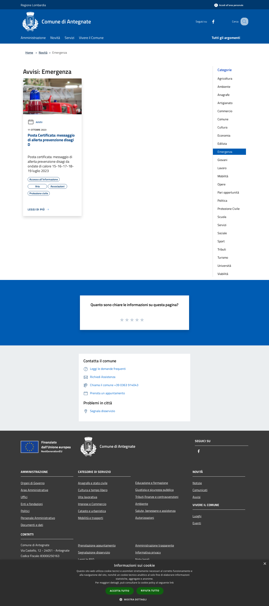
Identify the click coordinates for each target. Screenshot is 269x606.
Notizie (197, 483)
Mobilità (223, 176)
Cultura (222, 127)
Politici (25, 511)
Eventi (197, 523)
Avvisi (35, 122)
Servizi (222, 225)
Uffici (24, 497)
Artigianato (225, 103)
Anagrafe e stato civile (92, 483)
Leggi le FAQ (86, 559)
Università (224, 265)
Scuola (222, 216)
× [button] (264, 563)
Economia (224, 135)
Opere (221, 184)
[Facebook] (209, 21)
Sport (221, 241)
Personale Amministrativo (38, 518)
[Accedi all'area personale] (228, 5)
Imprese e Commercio (92, 504)
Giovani (222, 160)
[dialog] (134, 583)
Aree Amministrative (34, 490)
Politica (222, 200)
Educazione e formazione (151, 482)
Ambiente (224, 86)
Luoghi (197, 516)
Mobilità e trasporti (90, 518)
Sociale (222, 233)
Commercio (225, 111)
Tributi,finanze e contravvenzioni (156, 496)
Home (29, 52)
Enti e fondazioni (32, 504)
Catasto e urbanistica (92, 511)
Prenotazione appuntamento (97, 545)
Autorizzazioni (144, 517)
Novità (43, 52)
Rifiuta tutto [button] (150, 590)
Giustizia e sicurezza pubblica (154, 489)
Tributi (222, 249)
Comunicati (200, 490)
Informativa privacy (148, 552)
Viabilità (223, 273)
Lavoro (222, 168)
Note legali (142, 559)
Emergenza (225, 151)
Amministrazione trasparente (154, 545)
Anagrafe (224, 94)
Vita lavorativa (87, 497)
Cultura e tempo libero (92, 490)
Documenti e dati (32, 525)
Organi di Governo (33, 483)
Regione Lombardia (33, 5)
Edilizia (222, 143)
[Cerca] (243, 21)
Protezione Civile (229, 208)
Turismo (223, 257)
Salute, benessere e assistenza (155, 510)
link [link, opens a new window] (172, 582)
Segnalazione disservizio (94, 552)
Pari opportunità (228, 192)
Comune (223, 119)
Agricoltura (225, 78)
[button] (134, 599)
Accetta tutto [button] (119, 590)
